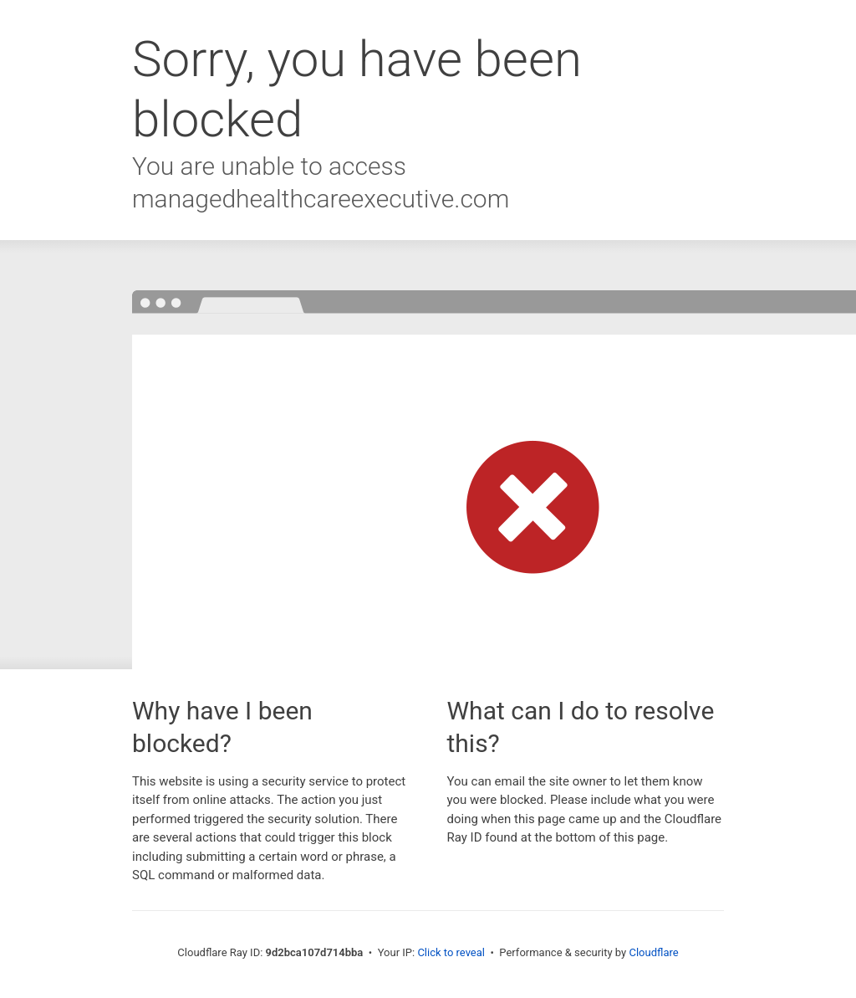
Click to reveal (451, 952)
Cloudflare (653, 952)
